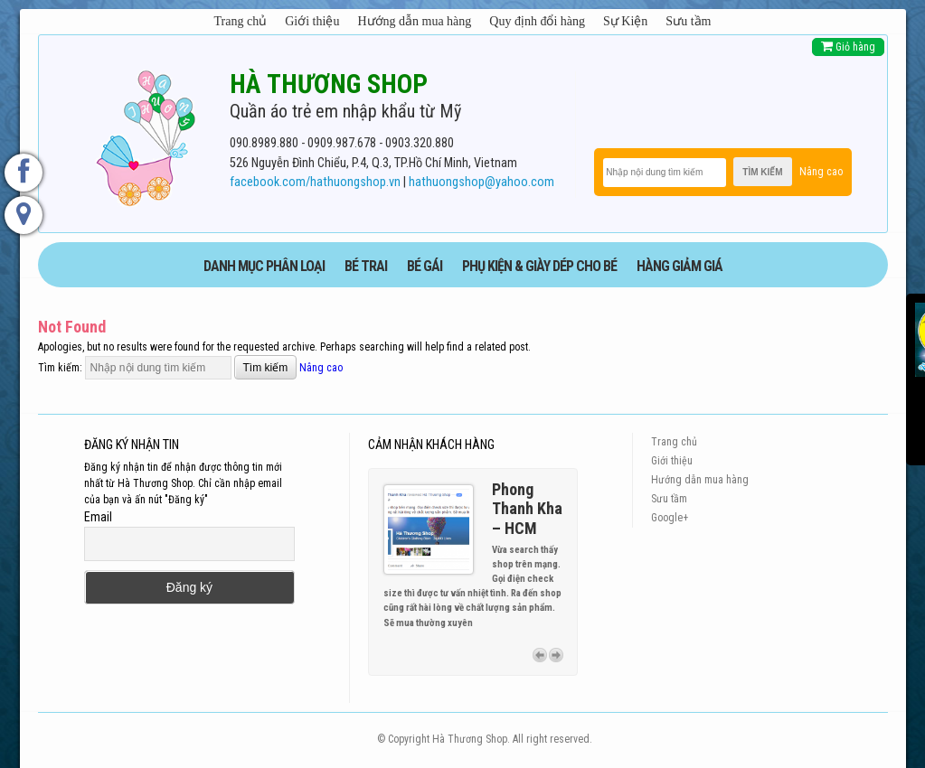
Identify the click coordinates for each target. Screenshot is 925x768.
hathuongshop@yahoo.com (481, 182)
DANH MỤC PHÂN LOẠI (264, 266)
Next (556, 655)
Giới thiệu (312, 21)
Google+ (669, 517)
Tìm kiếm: (60, 367)
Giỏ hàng (848, 46)
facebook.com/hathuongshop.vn (315, 182)
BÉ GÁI (424, 266)
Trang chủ (241, 21)
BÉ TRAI (366, 266)
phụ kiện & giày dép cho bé (539, 266)
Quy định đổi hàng (537, 21)
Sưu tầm (688, 21)
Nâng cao (821, 171)
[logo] (145, 134)
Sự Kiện (625, 21)
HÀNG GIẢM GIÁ (679, 266)
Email (98, 517)
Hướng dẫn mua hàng (414, 21)
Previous (540, 655)
